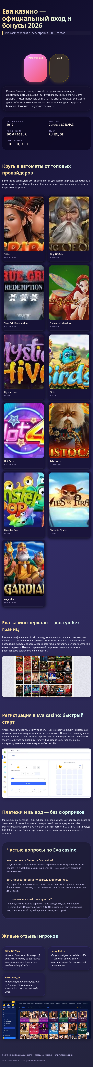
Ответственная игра (64, 1055)
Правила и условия (43, 1055)
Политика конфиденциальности (17, 1055)
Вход (59, 57)
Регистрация (35, 57)
